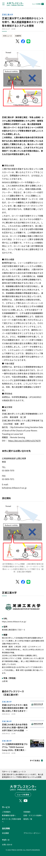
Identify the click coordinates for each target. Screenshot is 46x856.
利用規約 (27, 812)
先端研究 (18, 36)
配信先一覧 (28, 819)
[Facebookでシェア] (23, 41)
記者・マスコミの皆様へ (33, 815)
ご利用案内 (6, 812)
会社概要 (5, 833)
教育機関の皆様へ (9, 815)
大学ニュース (7, 36)
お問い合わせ (7, 844)
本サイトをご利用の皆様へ (11, 820)
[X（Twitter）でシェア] (18, 41)
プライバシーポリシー (32, 833)
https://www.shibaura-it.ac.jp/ (14, 621)
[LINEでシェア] (28, 41)
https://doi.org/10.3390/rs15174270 (24, 440)
